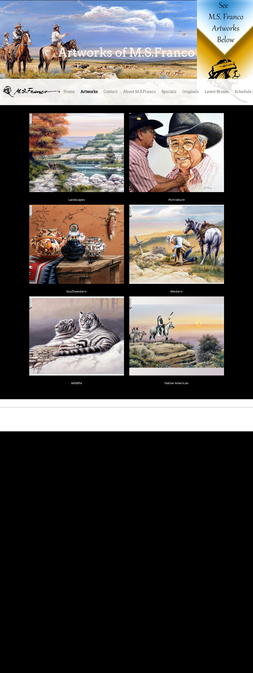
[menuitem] (69, 93)
